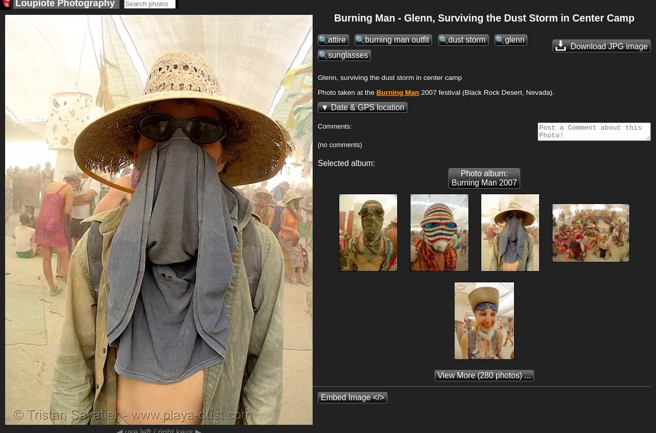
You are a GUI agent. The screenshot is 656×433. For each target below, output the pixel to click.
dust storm (467, 42)
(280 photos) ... (484, 381)
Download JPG (602, 49)
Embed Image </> (352, 403)
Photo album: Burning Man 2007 (484, 184)
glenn (514, 42)
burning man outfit (397, 42)
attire (337, 42)
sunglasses (348, 58)
